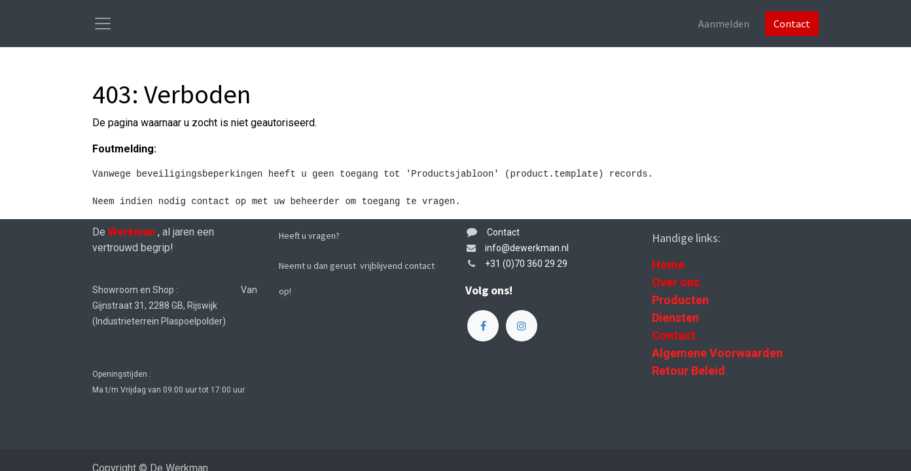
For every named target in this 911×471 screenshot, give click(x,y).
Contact (792, 23)
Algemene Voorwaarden (717, 353)
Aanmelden (723, 23)
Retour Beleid (688, 370)
